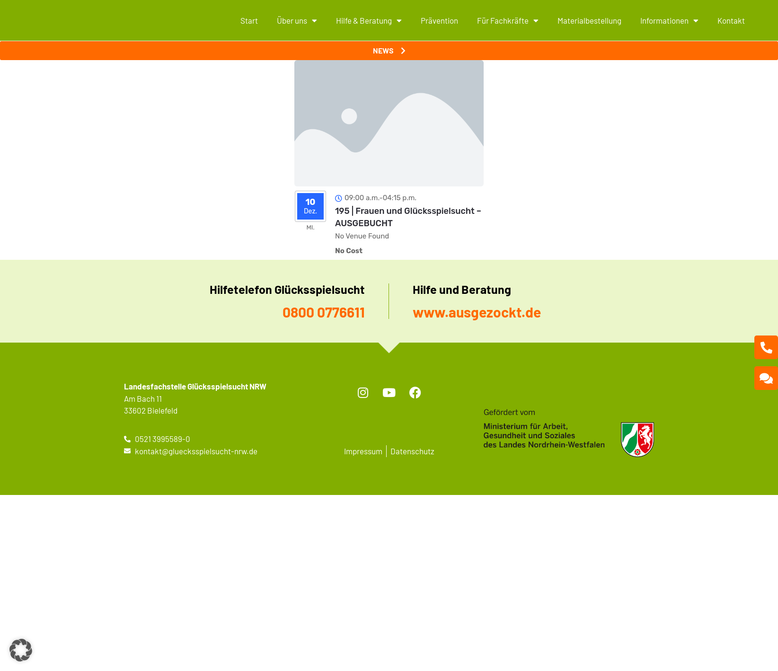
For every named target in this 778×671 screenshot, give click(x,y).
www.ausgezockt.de (477, 311)
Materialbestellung (589, 20)
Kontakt (731, 20)
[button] (21, 650)
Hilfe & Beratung (369, 20)
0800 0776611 (324, 311)
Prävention (439, 20)
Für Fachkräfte (508, 20)
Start (249, 20)
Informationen (669, 20)
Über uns (297, 20)
